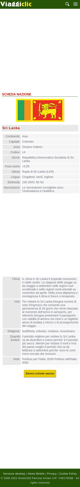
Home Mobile (36, 473)
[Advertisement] (40, 50)
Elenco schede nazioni (40, 373)
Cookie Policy (68, 473)
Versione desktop (14, 473)
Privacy (52, 473)
